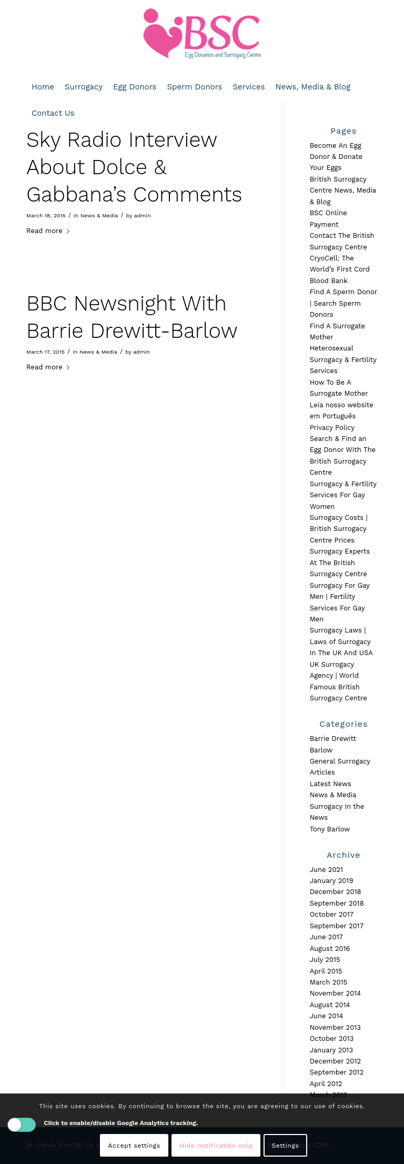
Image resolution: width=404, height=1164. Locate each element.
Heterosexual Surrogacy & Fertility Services (343, 359)
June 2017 (326, 937)
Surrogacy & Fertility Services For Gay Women (343, 495)
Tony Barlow (330, 829)
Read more (50, 231)
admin (142, 215)
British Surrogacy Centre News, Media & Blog (343, 190)
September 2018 (337, 903)
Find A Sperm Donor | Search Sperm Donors (343, 303)
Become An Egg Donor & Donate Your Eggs (336, 157)
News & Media (99, 215)
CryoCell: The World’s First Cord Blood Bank (340, 269)
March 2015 (329, 982)
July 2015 (325, 960)
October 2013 (332, 1038)
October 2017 (332, 914)
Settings (285, 1145)
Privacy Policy (332, 428)
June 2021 (327, 870)
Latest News (330, 784)
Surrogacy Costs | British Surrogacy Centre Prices (339, 529)
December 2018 (335, 892)
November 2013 (335, 1027)
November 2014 (335, 993)
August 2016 (330, 948)
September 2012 (337, 1072)
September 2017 (336, 926)
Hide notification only (215, 1145)
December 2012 (335, 1061)
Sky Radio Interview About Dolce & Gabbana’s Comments (134, 167)
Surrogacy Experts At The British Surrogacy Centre (340, 562)
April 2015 (326, 971)
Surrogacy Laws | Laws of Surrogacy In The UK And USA (341, 641)
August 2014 (330, 1005)
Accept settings (134, 1145)
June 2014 (327, 1016)
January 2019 (332, 881)
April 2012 (326, 1084)
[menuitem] (42, 87)
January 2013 (331, 1050)
